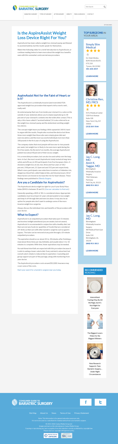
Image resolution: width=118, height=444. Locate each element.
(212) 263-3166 (92, 126)
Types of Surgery (46, 14)
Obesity (69, 14)
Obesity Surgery (44, 178)
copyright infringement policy (64, 431)
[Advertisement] (44, 295)
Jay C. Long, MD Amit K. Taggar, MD (93, 161)
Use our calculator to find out (56, 189)
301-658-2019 (92, 69)
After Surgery (59, 14)
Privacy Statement (81, 413)
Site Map (32, 413)
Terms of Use (65, 413)
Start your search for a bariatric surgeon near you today (39, 270)
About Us (44, 413)
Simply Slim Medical (93, 46)
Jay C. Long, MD (93, 217)
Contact (90, 14)
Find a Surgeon (79, 14)
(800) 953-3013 (92, 185)
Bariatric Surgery (30, 14)
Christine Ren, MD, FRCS (95, 101)
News (54, 413)
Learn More (92, 76)
